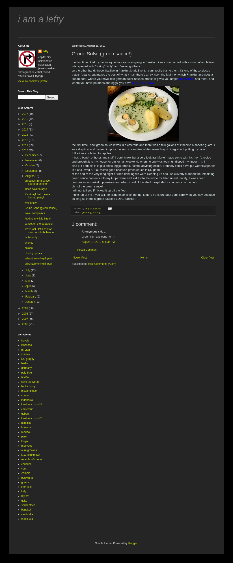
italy (23, 491)
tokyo (24, 441)
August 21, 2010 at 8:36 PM (98, 241)
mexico (25, 432)
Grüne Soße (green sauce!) (41, 208)
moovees (26, 445)
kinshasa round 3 (31, 404)
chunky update (33, 253)
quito (24, 500)
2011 (25, 145)
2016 (25, 119)
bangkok (26, 509)
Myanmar (26, 427)
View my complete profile (33, 81)
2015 (25, 124)
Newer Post (80, 257)
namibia (26, 422)
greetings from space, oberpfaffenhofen (37, 182)
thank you (27, 518)
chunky (29, 242)
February (31, 296)
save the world (30, 381)
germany (86, 212)
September (32, 170)
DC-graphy (27, 359)
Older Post (207, 257)
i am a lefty (40, 19)
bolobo (29, 248)
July (28, 270)
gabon (25, 413)
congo (25, 395)
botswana (27, 477)
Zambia (25, 473)
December (32, 155)
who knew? (31, 202)
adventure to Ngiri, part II (39, 258)
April (28, 286)
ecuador (26, 464)
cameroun (27, 409)
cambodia (27, 514)
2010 (25, 150)
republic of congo (31, 459)
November (32, 160)
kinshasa (26, 345)
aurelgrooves (29, 450)
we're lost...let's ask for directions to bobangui (39, 231)
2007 (25, 318)
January (30, 301)
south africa (28, 505)
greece (25, 482)
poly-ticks (26, 372)
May (28, 280)
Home (144, 257)
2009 (25, 308)
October (30, 165)
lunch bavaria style (36, 189)
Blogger (132, 543)
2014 (25, 129)
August (30, 176)
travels (25, 340)
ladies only (31, 237)
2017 (25, 113)
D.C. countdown (30, 454)
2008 (25, 313)
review (25, 377)
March (29, 291)
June (28, 275)
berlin (24, 363)
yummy (96, 212)
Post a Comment (87, 249)
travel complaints (35, 213)
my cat (25, 496)
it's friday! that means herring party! (37, 196)
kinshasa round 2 (31, 418)
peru (24, 436)
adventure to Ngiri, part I (39, 263)
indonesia (27, 400)
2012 (25, 140)
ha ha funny (28, 386)
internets (26, 486)
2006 (25, 324)
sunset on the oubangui (39, 223)
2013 (25, 134)
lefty (45, 51)
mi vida (25, 349)
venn (24, 468)
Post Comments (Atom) (102, 263)
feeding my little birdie (38, 218)
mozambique (29, 390)
